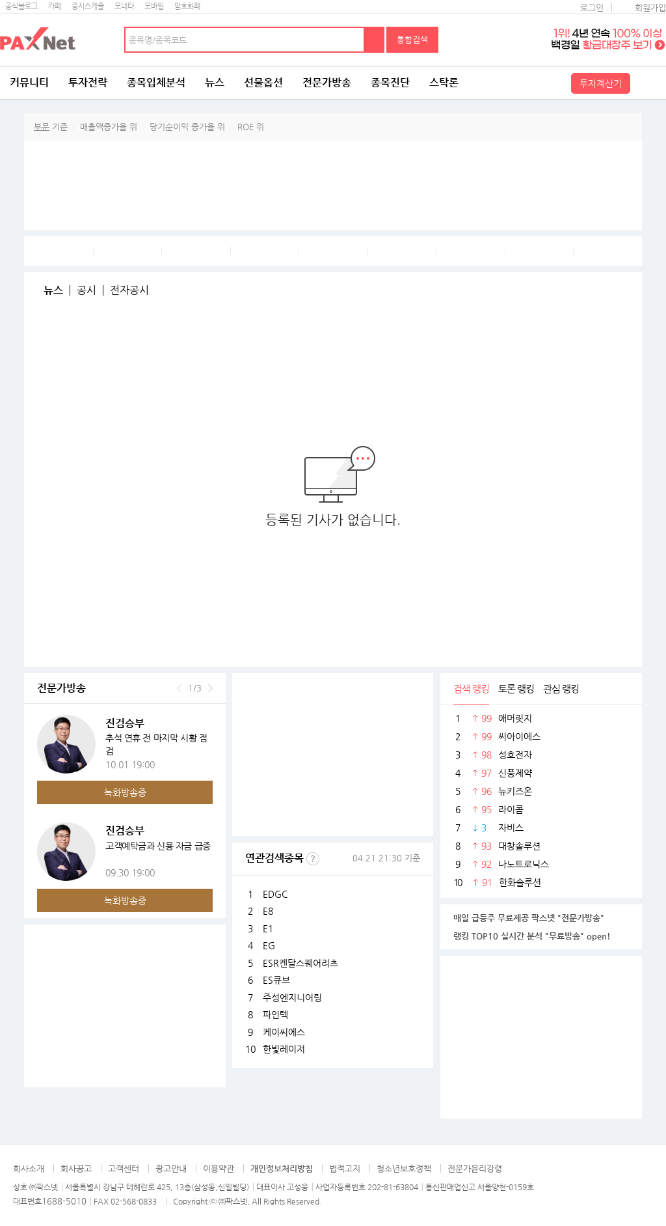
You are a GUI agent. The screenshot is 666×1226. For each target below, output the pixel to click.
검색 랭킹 (471, 688)
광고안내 (171, 1168)
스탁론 (444, 82)
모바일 (154, 6)
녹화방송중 (125, 792)
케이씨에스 (284, 1032)
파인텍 (275, 1014)
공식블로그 (21, 6)
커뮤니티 (29, 82)
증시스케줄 (88, 6)
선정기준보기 (312, 858)
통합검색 (412, 39)
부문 (41, 127)
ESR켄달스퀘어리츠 (300, 963)
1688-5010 (64, 1201)
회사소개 (28, 1168)
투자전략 (87, 82)
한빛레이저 (284, 1049)
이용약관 (218, 1168)
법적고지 (344, 1168)
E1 (268, 928)
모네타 (124, 6)
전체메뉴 (649, 82)
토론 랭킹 (516, 688)
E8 (268, 911)
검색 (374, 39)
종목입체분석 (156, 82)
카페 (54, 6)
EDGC (275, 894)
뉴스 (214, 82)
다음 (210, 688)
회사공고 (76, 1168)
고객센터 (123, 1168)
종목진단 (390, 82)
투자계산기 (600, 83)
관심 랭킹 (561, 688)
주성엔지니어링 (292, 997)
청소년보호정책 (404, 1168)
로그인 (592, 7)
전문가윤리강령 (474, 1168)
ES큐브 (276, 980)
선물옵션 (263, 82)
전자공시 (129, 290)
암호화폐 (187, 6)
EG (269, 945)
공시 (86, 290)
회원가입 (650, 7)
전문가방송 (326, 82)
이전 (179, 688)
